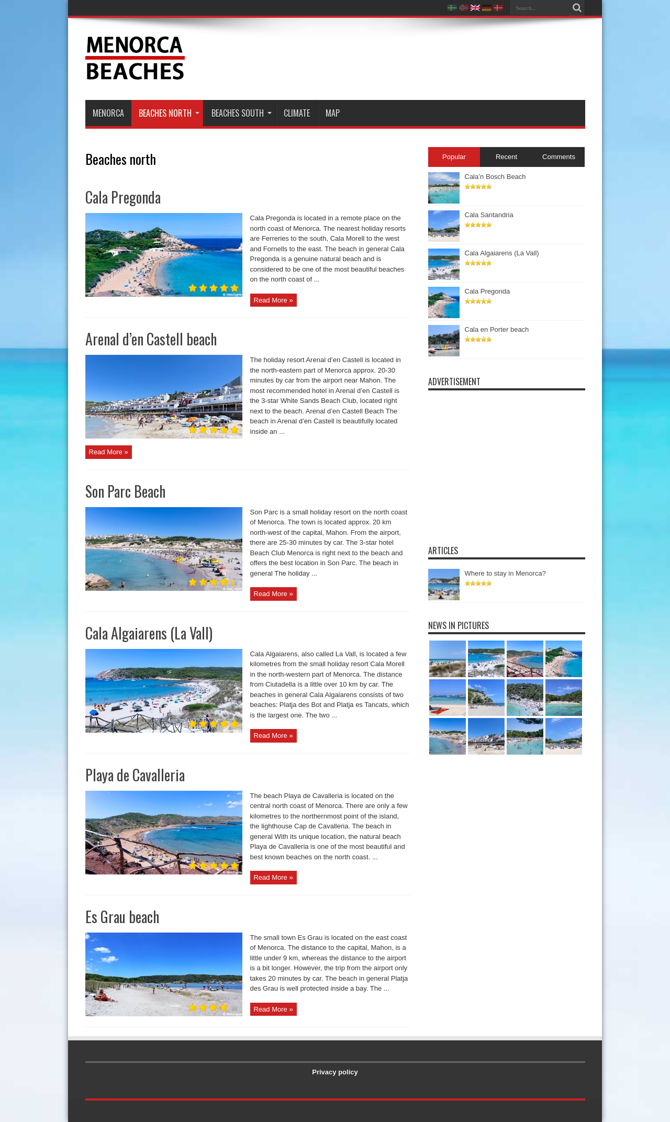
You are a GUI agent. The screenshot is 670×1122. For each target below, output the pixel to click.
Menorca (108, 113)
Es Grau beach (122, 916)
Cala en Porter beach (497, 329)
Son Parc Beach (125, 491)
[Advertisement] (394, 58)
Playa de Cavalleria (135, 775)
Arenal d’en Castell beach (151, 339)
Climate (297, 113)
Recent (506, 157)
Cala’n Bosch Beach (495, 177)
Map (333, 113)
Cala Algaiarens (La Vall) (149, 633)
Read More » (273, 300)
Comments (558, 157)
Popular (454, 157)
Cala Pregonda (123, 197)
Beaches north (169, 113)
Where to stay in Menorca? (505, 573)
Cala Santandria (489, 215)
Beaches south (241, 113)
